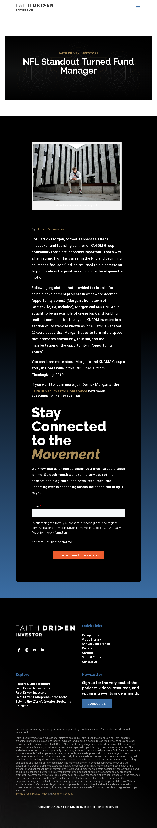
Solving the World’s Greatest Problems (43, 701)
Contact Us (89, 661)
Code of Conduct (63, 793)
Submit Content (93, 657)
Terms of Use (23, 793)
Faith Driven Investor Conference (59, 391)
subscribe (97, 703)
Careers (87, 652)
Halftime (22, 706)
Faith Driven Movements (33, 688)
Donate (87, 648)
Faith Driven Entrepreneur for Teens (41, 697)
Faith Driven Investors (31, 692)
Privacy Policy (40, 793)
